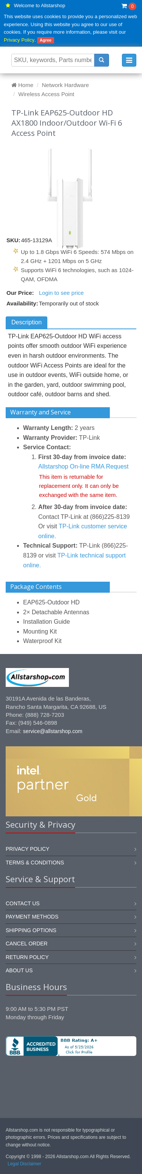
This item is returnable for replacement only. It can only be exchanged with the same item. (79, 485)
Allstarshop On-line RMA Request (83, 466)
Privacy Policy (19, 40)
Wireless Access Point (46, 94)
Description (26, 322)
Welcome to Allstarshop (40, 5)
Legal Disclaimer (24, 1163)
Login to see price (61, 293)
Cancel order (27, 943)
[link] (71, 1081)
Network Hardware (65, 85)
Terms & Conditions (35, 862)
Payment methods (32, 917)
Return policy (27, 957)
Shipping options (31, 930)
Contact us (23, 903)
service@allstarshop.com (53, 731)
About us (19, 970)
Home (22, 85)
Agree (45, 40)
